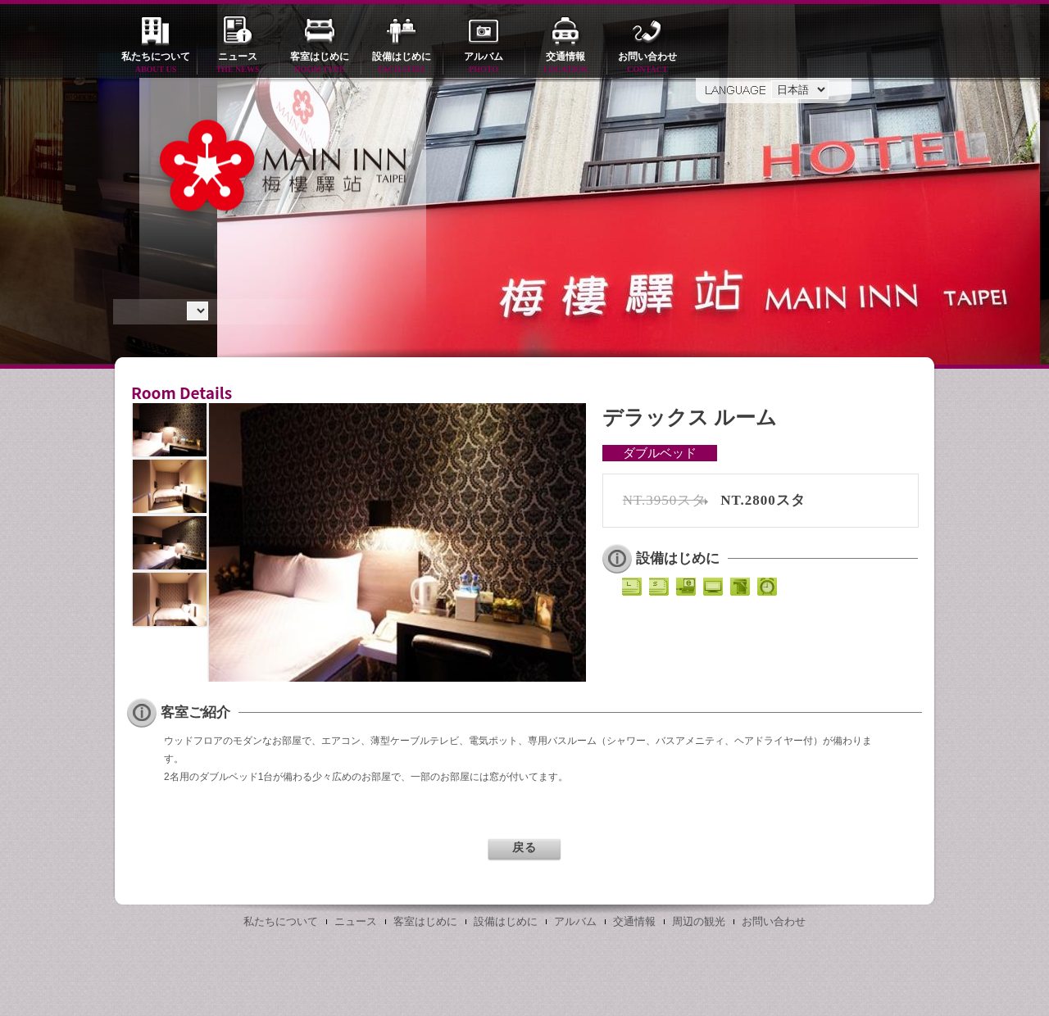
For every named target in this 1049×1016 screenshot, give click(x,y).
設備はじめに (402, 63)
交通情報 (565, 63)
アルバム (483, 63)
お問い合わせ (647, 63)
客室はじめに (320, 63)
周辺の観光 (698, 921)
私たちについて (156, 63)
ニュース (238, 63)
